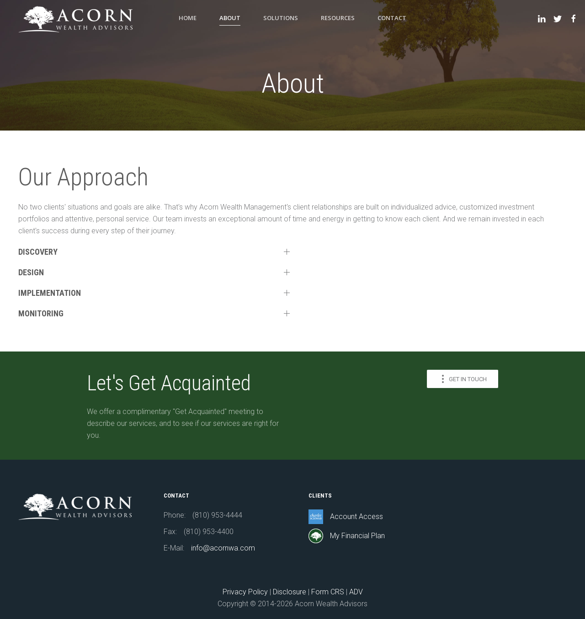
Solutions (280, 18)
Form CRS (327, 592)
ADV (356, 592)
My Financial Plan (357, 535)
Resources (338, 18)
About (229, 18)
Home (188, 18)
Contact (392, 18)
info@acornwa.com (223, 548)
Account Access (356, 516)
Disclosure (289, 592)
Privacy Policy (245, 592)
